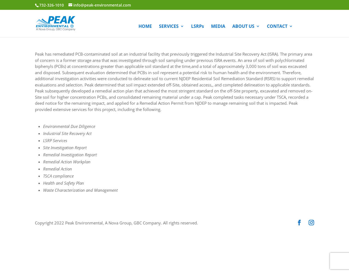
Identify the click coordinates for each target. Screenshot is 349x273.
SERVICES (169, 26)
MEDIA (218, 26)
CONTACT (277, 26)
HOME (145, 26)
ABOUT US (243, 26)
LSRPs (197, 26)
